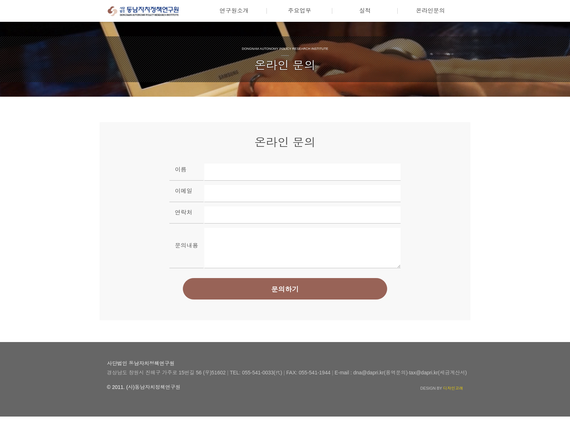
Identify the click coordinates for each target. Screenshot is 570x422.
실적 (365, 11)
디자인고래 (453, 393)
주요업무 (299, 11)
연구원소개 (234, 11)
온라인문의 (430, 11)
